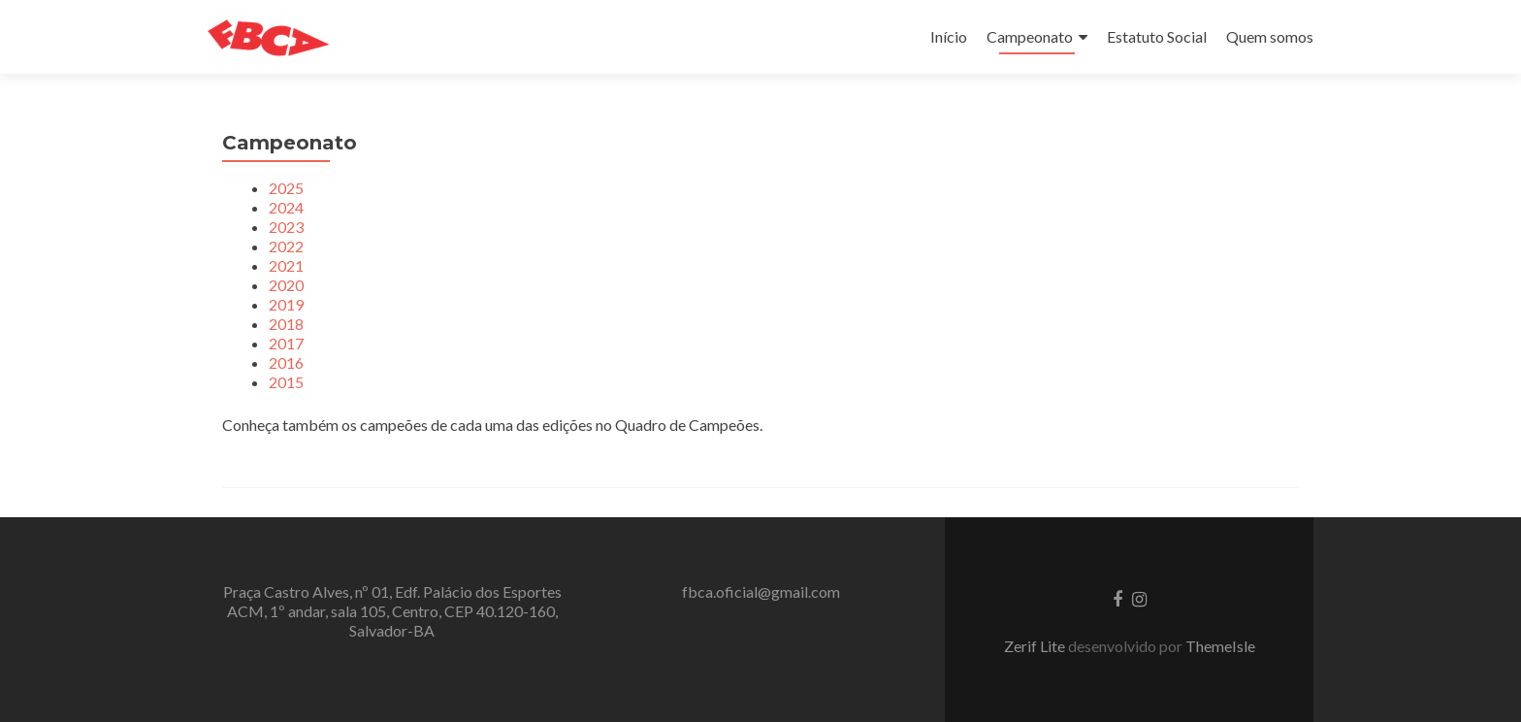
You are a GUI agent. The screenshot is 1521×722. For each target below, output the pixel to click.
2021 (286, 265)
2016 (286, 362)
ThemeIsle (1220, 646)
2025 (286, 188)
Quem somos (1269, 36)
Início (948, 36)
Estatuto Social (1157, 36)
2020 (286, 285)
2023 (286, 226)
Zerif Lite (1036, 646)
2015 (286, 382)
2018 (286, 323)
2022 (286, 246)
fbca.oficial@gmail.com (761, 591)
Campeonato (1030, 36)
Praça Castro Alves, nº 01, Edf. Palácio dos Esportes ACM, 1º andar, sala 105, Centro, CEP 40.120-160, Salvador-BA (392, 611)
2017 (286, 343)
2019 (286, 304)
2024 (286, 207)
